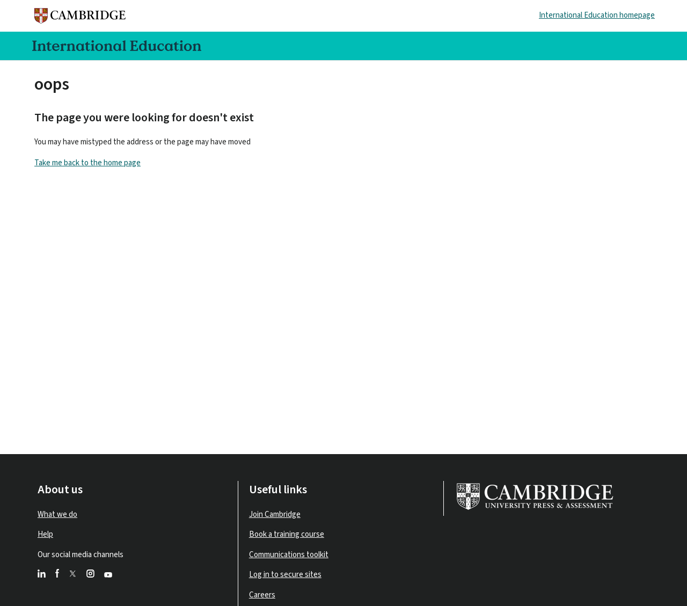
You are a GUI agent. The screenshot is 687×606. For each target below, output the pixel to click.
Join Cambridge (275, 514)
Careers (262, 595)
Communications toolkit (288, 554)
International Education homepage (597, 15)
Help (45, 534)
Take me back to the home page (87, 163)
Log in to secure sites (285, 574)
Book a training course (286, 534)
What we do (57, 514)
